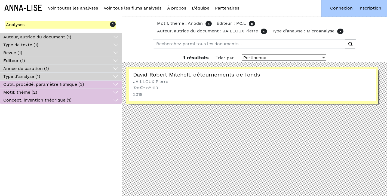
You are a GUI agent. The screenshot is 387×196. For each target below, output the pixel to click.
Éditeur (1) (14, 60)
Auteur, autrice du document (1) (37, 36)
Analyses (15, 24)
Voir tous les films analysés (132, 8)
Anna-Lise (23, 8)
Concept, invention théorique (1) (37, 100)
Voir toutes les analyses (73, 8)
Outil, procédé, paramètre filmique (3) (43, 84)
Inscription (369, 8)
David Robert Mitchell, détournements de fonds (196, 74)
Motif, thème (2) (20, 92)
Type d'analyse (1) (21, 76)
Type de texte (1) (20, 44)
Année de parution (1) (26, 68)
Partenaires (227, 8)
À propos (176, 8)
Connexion (341, 8)
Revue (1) (12, 52)
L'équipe (200, 8)
